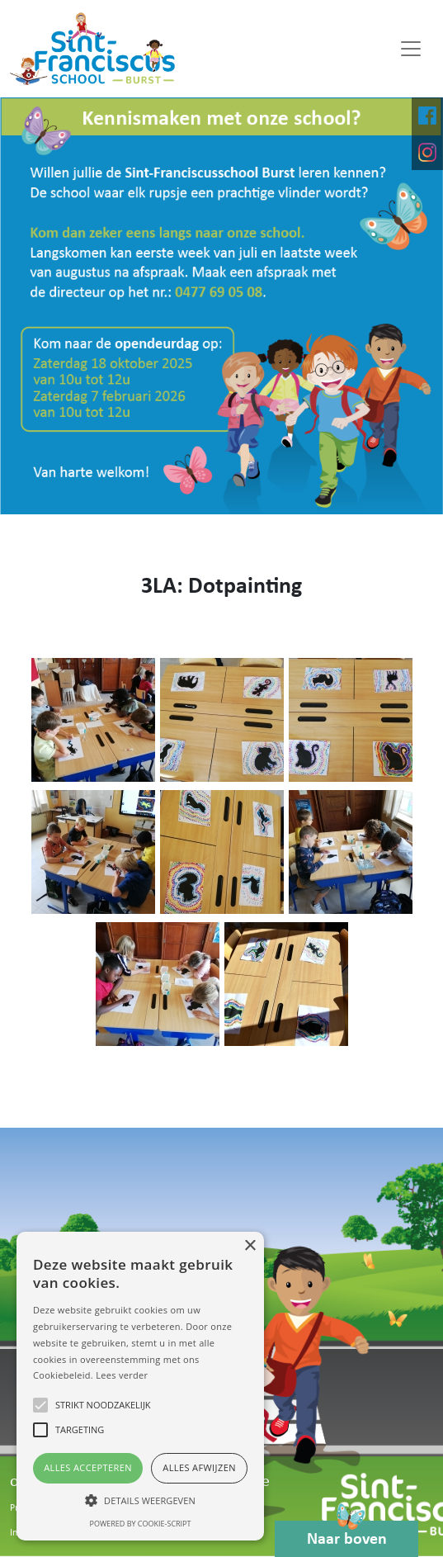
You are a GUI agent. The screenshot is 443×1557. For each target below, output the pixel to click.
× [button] (249, 1246)
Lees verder (122, 1375)
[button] (140, 1500)
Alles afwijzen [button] (199, 1467)
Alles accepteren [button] (88, 1467)
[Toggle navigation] (411, 48)
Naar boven (347, 1534)
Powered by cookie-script (140, 1523)
